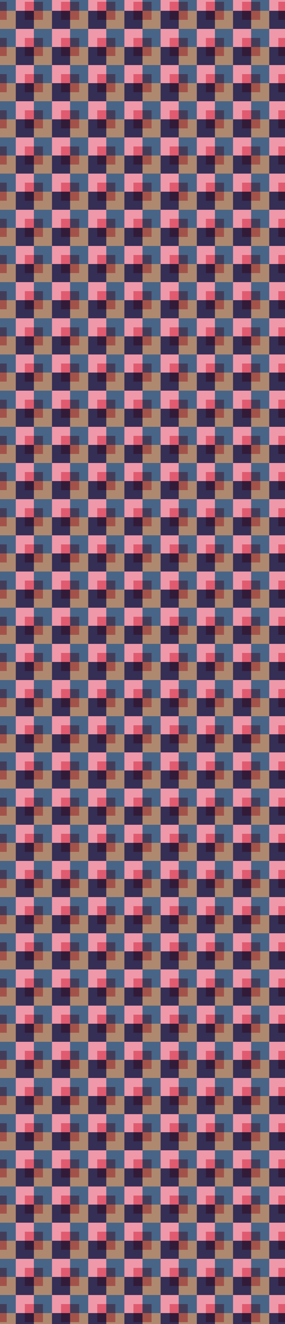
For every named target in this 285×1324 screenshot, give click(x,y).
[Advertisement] (142, 152)
